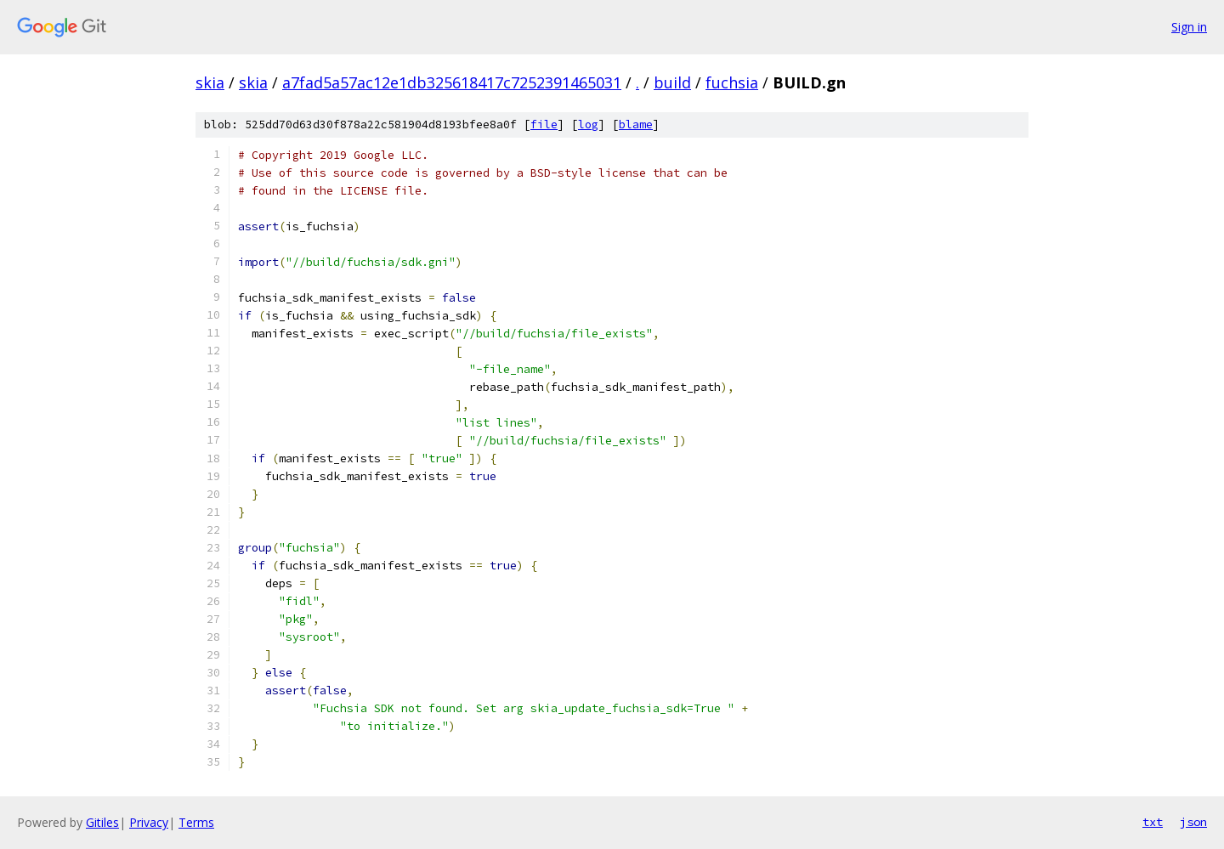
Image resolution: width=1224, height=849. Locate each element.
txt (1152, 821)
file (544, 124)
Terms (196, 822)
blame (636, 124)
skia (210, 82)
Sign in (1189, 27)
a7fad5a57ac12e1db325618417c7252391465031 (451, 82)
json (1193, 821)
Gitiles (102, 822)
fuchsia (732, 82)
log (588, 124)
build (672, 82)
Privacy (148, 822)
